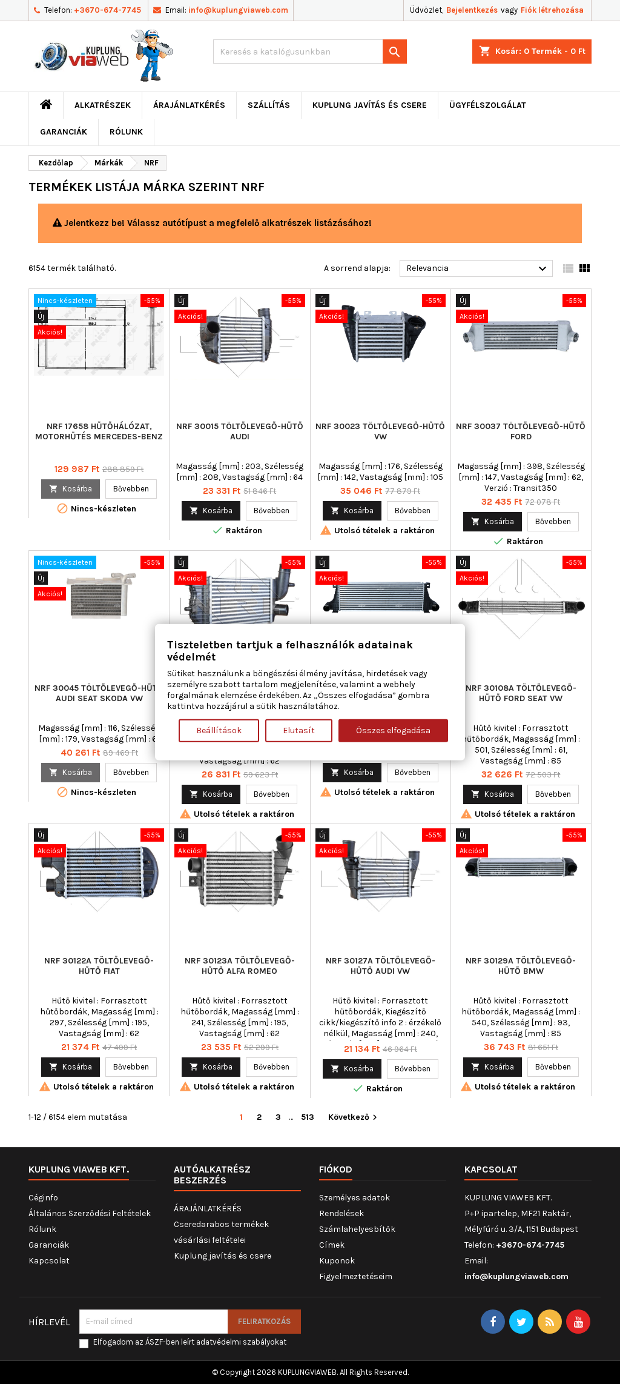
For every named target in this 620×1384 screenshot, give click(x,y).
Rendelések (341, 1213)
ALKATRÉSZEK (102, 105)
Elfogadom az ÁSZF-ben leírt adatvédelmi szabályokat (189, 1341)
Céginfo (43, 1198)
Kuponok (337, 1261)
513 (307, 1117)
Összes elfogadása (393, 730)
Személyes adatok (354, 1198)
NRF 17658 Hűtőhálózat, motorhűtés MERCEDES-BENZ (99, 431)
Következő (354, 1117)
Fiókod (335, 1169)
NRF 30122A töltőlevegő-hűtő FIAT (99, 966)
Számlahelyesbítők (357, 1229)
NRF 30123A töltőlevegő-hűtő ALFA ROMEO (240, 966)
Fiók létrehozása (552, 10)
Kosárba (70, 488)
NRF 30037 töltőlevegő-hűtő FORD (520, 431)
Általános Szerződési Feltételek (89, 1213)
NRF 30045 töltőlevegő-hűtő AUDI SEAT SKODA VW (99, 693)
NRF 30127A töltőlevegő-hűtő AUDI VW (380, 966)
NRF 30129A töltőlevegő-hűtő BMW (521, 966)
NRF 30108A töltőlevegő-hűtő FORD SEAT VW (521, 693)
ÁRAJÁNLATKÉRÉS (189, 105)
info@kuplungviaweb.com (238, 10)
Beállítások (219, 730)
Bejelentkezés (472, 10)
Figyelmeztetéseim (355, 1276)
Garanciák (63, 132)
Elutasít (299, 730)
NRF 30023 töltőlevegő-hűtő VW (380, 431)
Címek (332, 1245)
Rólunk (126, 132)
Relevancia (478, 269)
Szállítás (269, 105)
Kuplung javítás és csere (369, 105)
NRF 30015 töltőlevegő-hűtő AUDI (239, 431)
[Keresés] (310, 51)
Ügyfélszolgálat (487, 105)
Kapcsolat (49, 1261)
